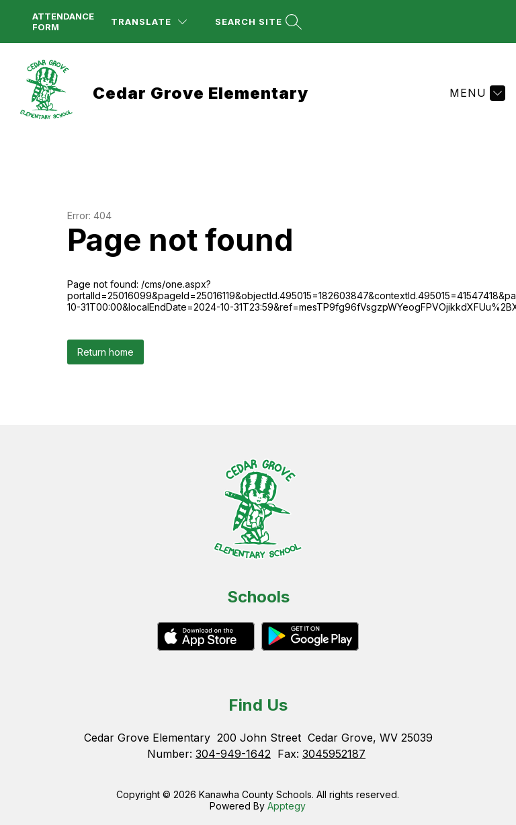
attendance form (63, 21)
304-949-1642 (233, 753)
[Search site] (257, 21)
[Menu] (475, 92)
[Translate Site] (149, 21)
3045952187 (334, 753)
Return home (105, 352)
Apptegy (286, 806)
